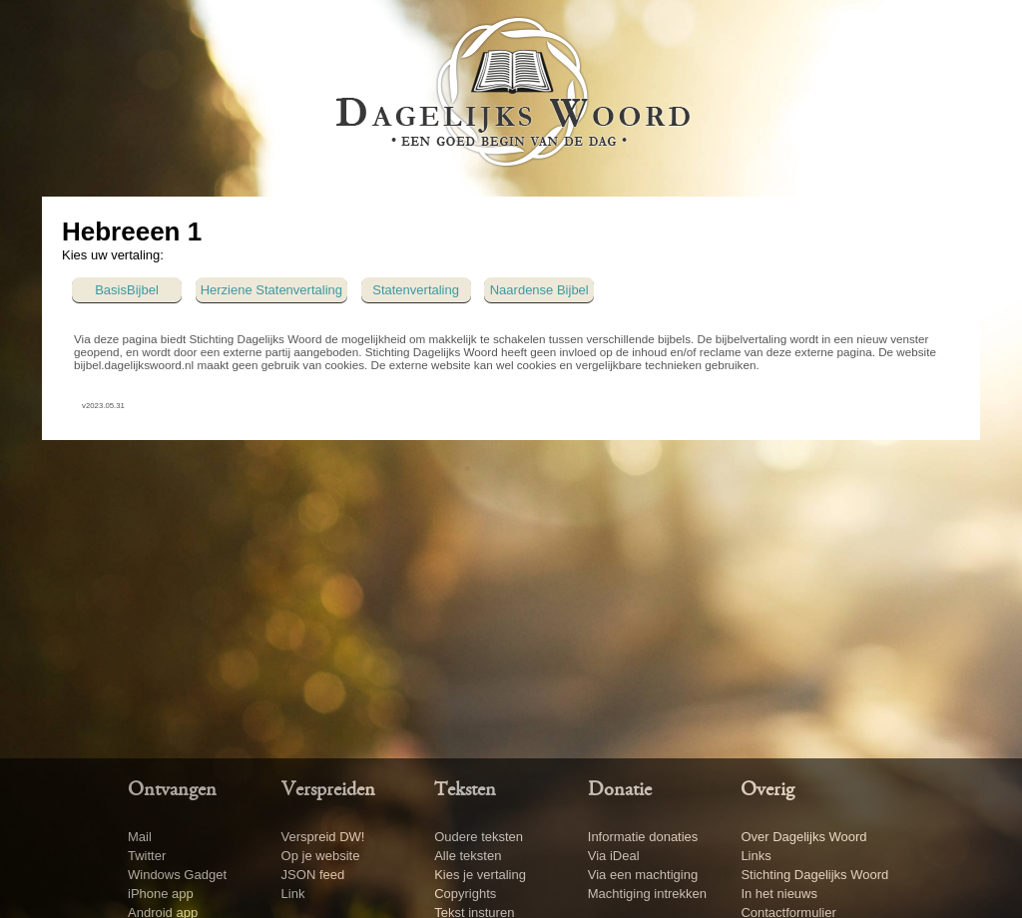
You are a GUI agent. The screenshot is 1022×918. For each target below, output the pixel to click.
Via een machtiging (643, 874)
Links (755, 855)
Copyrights (465, 893)
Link (293, 893)
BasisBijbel (127, 289)
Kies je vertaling (480, 874)
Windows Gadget (177, 874)
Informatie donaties (643, 836)
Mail (140, 836)
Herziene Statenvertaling (271, 289)
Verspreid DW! (323, 836)
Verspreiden (328, 790)
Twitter (147, 855)
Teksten (465, 790)
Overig (767, 790)
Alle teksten (467, 855)
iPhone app (161, 893)
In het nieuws (779, 893)
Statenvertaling (415, 289)
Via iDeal (614, 855)
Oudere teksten (478, 836)
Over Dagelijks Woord (803, 836)
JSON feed (313, 874)
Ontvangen (172, 790)
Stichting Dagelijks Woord (814, 874)
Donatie (620, 790)
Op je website (320, 855)
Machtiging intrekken (647, 893)
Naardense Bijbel (539, 289)
